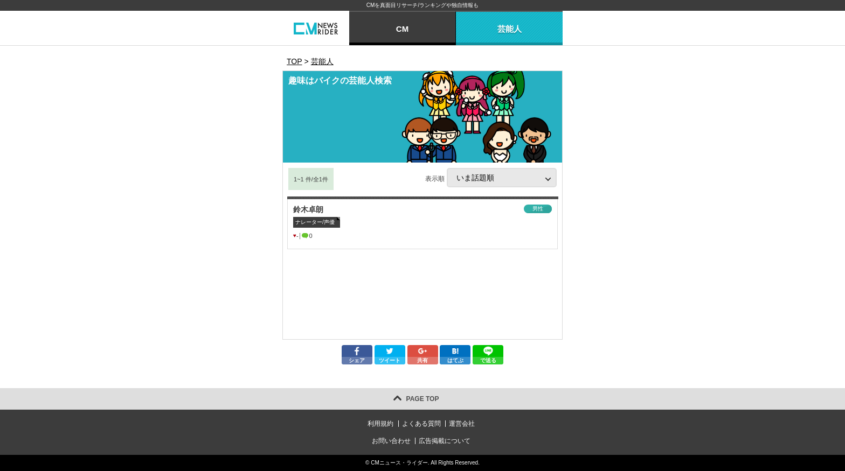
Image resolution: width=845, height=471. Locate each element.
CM (402, 28)
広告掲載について (444, 441)
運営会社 (462, 423)
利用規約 (380, 423)
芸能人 (509, 28)
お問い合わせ (391, 441)
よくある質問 (421, 423)
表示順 (491, 177)
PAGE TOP (422, 399)
